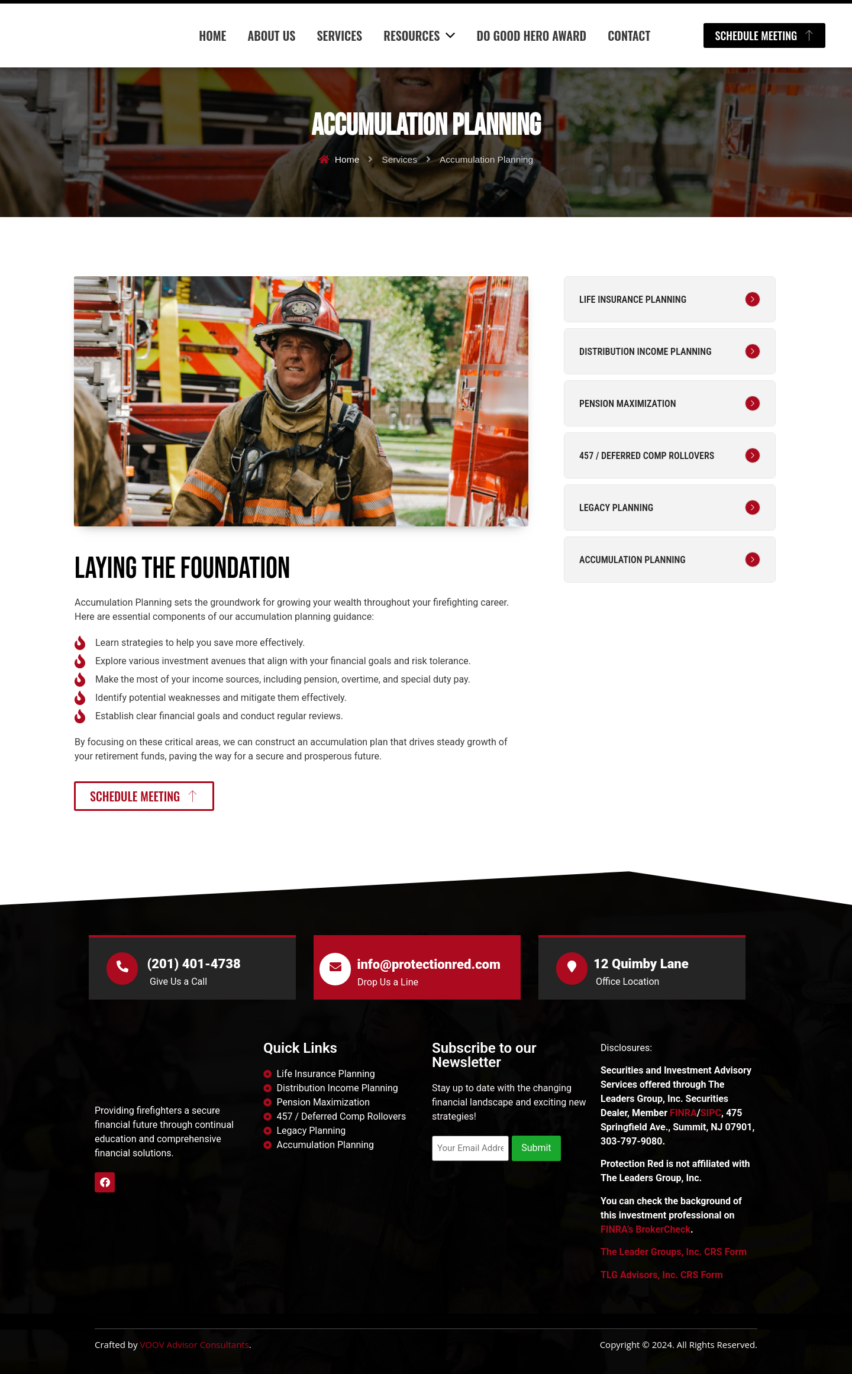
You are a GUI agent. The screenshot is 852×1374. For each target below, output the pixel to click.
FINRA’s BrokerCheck (645, 1229)
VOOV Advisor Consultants (194, 1344)
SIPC (711, 1112)
